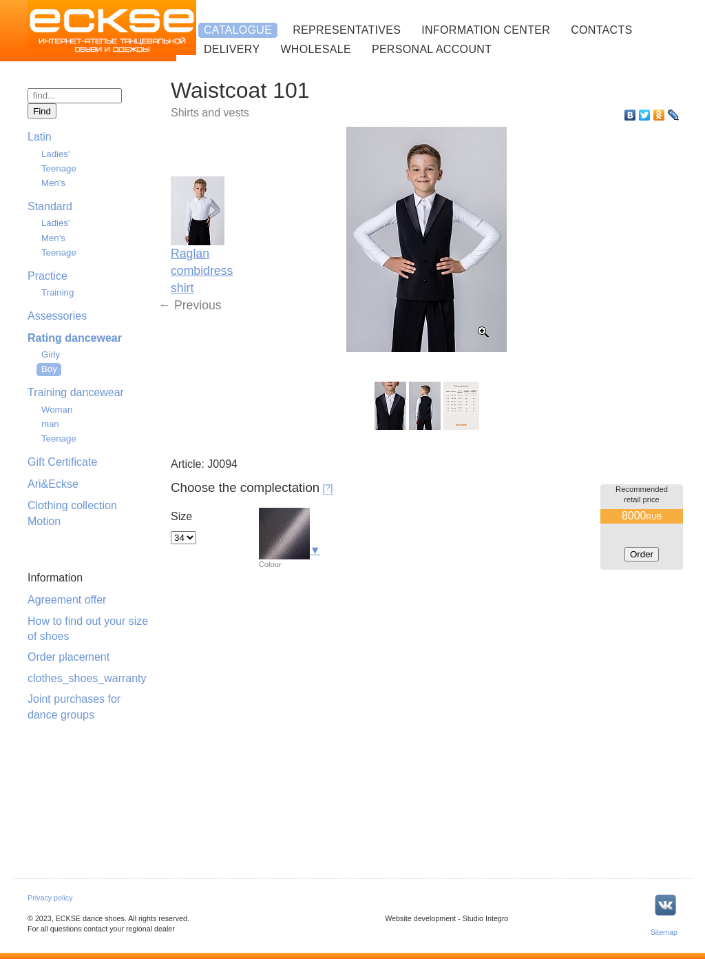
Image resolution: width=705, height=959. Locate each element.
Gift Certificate (62, 462)
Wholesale (315, 49)
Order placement (68, 657)
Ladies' (55, 154)
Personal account (432, 49)
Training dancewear (76, 392)
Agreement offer (67, 600)
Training (57, 292)
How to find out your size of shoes (88, 628)
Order (641, 554)
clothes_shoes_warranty (87, 678)
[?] (328, 487)
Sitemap (664, 932)
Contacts (601, 30)
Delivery (232, 49)
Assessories (57, 316)
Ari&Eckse (53, 484)
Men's (53, 183)
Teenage (58, 168)
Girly (50, 354)
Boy (49, 369)
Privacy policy (50, 898)
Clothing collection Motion (72, 512)
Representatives (347, 30)
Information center (485, 30)
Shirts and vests (210, 112)
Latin (40, 137)
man (50, 424)
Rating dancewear (75, 338)
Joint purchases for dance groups (74, 706)
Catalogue (238, 30)
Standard (50, 206)
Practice (47, 276)
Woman (56, 409)
